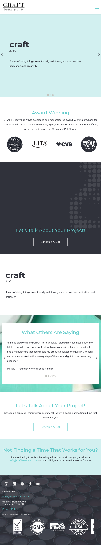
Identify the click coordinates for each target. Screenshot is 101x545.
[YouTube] (38, 484)
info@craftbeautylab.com (24, 460)
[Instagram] (6, 484)
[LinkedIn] (14, 484)
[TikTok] (30, 484)
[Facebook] (22, 484)
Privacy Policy (10, 509)
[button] (2, 54)
